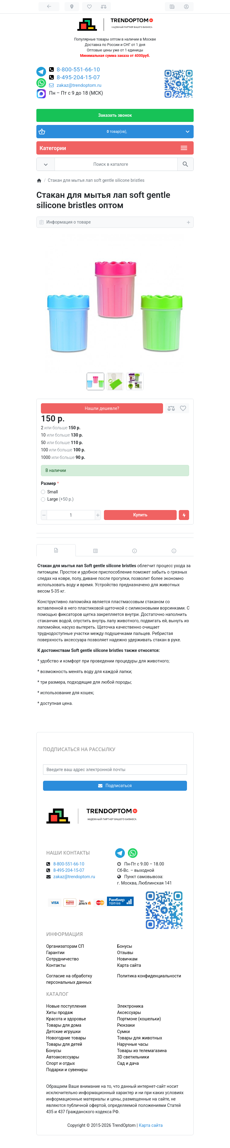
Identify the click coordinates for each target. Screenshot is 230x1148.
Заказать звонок (115, 115)
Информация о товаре (115, 222)
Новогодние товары (66, 1037)
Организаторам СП (65, 946)
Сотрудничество (62, 959)
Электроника (130, 1006)
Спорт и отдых (60, 1063)
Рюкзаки (126, 1025)
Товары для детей (64, 1044)
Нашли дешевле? (102, 408)
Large (60, 499)
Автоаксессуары (62, 1057)
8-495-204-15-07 (78, 78)
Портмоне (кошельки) (139, 1018)
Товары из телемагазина (142, 1050)
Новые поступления (66, 1006)
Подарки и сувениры (67, 1069)
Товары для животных (139, 1037)
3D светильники (133, 1057)
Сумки (123, 1031)
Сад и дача (128, 1063)
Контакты (56, 965)
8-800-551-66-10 (78, 70)
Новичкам (127, 959)
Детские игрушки (63, 1031)
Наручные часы (132, 1044)
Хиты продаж (59, 1012)
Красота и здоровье (66, 1018)
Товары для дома (64, 1025)
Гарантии (55, 952)
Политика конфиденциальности (149, 975)
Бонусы (124, 946)
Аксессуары (129, 1012)
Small (52, 491)
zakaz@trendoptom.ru (75, 85)
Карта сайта (129, 965)
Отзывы (125, 952)
